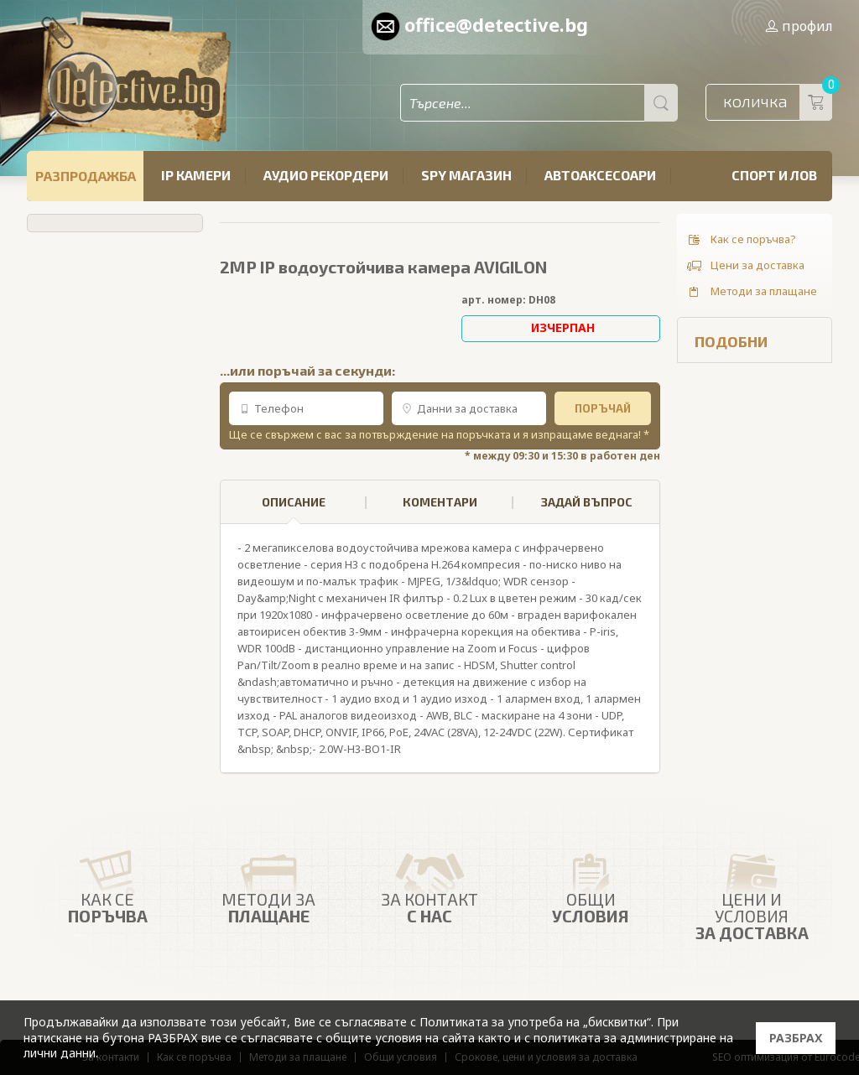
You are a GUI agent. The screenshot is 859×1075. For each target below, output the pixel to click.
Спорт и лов (774, 175)
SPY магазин (466, 175)
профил (798, 26)
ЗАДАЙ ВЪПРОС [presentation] (587, 502)
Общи (590, 884)
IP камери (196, 175)
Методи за (268, 884)
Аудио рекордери (325, 175)
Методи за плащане (751, 291)
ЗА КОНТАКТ (429, 884)
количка (777, 102)
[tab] (294, 502)
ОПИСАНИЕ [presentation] (294, 509)
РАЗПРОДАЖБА (85, 176)
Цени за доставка (744, 265)
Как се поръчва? (740, 239)
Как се (107, 884)
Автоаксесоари (600, 175)
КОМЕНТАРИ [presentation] (440, 502)
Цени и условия (752, 891)
